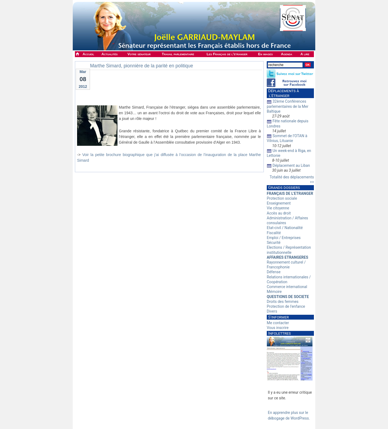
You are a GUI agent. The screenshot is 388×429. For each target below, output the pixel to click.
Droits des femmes (283, 301)
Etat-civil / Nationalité (285, 228)
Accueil (88, 54)
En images (265, 54)
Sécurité (273, 242)
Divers (272, 311)
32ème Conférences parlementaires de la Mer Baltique (288, 106)
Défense (273, 272)
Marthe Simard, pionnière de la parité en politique (141, 65)
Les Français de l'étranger (227, 54)
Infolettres (279, 333)
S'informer (278, 317)
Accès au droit (279, 213)
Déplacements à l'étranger (283, 93)
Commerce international (287, 287)
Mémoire (274, 291)
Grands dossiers (284, 187)
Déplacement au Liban (291, 165)
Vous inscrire (278, 328)
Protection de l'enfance (286, 306)
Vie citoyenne (278, 208)
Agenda (286, 54)
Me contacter (278, 323)
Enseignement (279, 203)
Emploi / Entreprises (284, 238)
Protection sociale (282, 198)
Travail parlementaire (178, 54)
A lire (304, 54)
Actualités (110, 54)
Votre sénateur (139, 54)
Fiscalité (274, 233)
